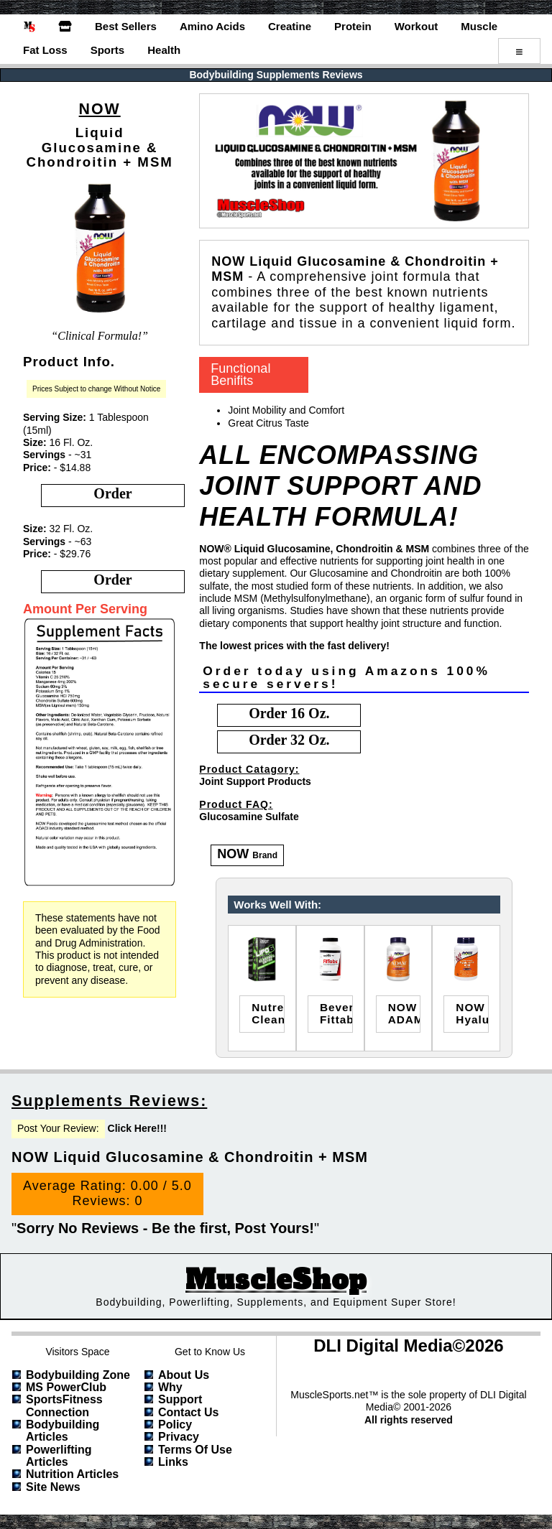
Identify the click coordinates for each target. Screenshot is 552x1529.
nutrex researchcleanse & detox (268, 1013)
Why (170, 1387)
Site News (53, 1487)
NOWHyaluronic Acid (472, 1013)
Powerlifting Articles (59, 1456)
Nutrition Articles (72, 1474)
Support (180, 1399)
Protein (353, 26)
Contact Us (188, 1412)
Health (163, 50)
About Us (183, 1375)
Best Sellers (126, 26)
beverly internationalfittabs (336, 1013)
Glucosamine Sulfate (248, 816)
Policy (175, 1424)
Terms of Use (195, 1450)
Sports (108, 50)
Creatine (289, 26)
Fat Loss (45, 50)
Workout (416, 26)
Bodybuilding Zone (78, 1375)
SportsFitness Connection (64, 1405)
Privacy (178, 1437)
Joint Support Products (255, 781)
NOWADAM (404, 1013)
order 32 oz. (289, 740)
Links (173, 1462)
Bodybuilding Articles (62, 1430)
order (112, 493)
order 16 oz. (289, 713)
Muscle (479, 26)
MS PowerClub (66, 1387)
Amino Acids (212, 26)
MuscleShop (276, 1280)
